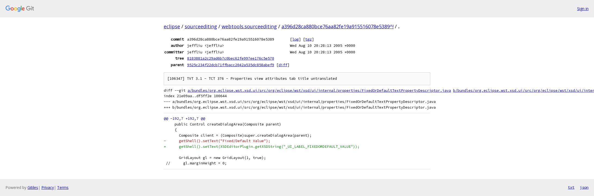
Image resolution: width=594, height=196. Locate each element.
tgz (308, 39)
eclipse (172, 26)
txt (571, 187)
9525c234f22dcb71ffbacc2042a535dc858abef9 (230, 64)
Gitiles (32, 187)
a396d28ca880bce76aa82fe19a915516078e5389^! (337, 26)
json (584, 187)
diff (283, 64)
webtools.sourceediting (249, 26)
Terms (63, 187)
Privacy (47, 187)
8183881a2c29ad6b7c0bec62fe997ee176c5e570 (230, 58)
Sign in (583, 8)
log (295, 39)
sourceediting (201, 26)
